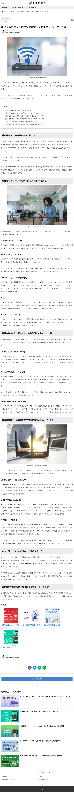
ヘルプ (3, 783)
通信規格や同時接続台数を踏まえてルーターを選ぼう (23, 124)
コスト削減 (12, 7)
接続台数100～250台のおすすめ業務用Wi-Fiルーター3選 (24, 119)
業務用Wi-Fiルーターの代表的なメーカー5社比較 (22, 113)
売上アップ (32, 7)
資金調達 (4, 7)
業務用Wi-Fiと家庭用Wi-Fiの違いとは (18, 110)
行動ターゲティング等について (9, 779)
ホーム (3, 772)
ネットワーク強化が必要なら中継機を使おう (20, 121)
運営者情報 (4, 776)
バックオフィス (22, 7)
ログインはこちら (37, 684)
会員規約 (40, 776)
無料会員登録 (37, 679)
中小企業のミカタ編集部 (13, 32)
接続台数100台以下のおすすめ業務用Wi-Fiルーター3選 (24, 116)
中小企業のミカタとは (44, 772)
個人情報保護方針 (43, 779)
